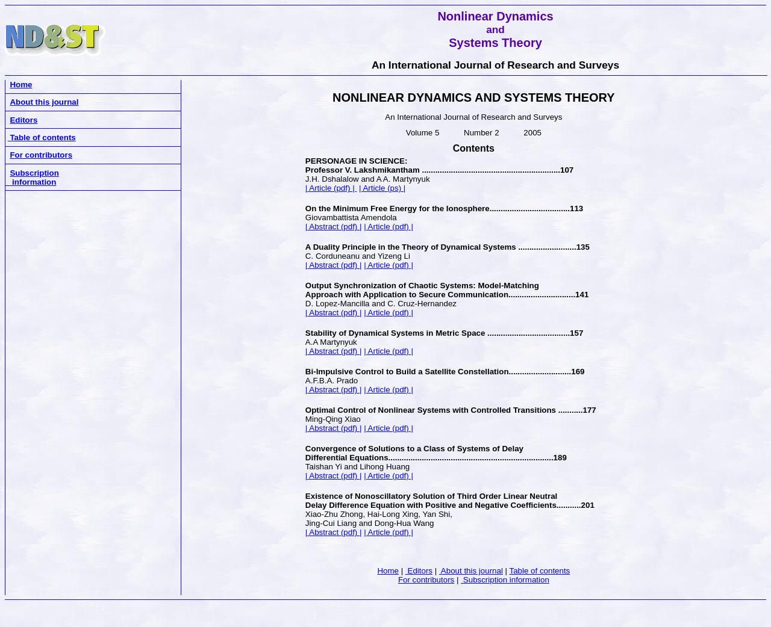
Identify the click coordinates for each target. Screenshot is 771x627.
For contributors (426, 579)
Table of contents (540, 570)
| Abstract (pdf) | (333, 226)
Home (388, 570)
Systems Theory (495, 42)
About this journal (471, 570)
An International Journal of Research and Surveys (495, 65)
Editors (418, 570)
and (495, 29)
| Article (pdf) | (331, 188)
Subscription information (505, 579)
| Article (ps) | (382, 188)
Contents (474, 148)
